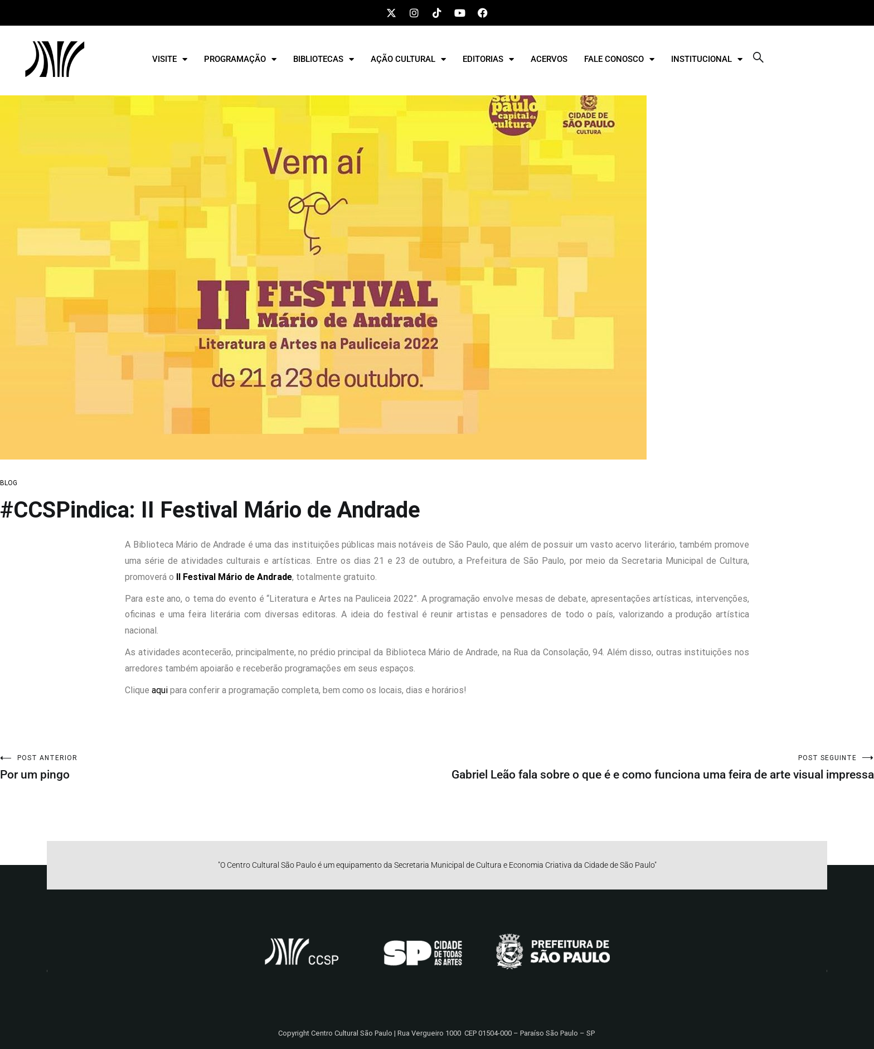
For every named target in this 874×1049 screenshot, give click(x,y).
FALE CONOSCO (619, 59)
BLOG (8, 483)
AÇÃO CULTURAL (408, 59)
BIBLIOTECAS (323, 59)
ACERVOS (549, 59)
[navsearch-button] (758, 59)
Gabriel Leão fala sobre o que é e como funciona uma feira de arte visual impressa (655, 767)
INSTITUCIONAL (706, 59)
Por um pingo (218, 767)
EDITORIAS (488, 59)
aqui (160, 690)
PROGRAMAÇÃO (240, 59)
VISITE (169, 59)
